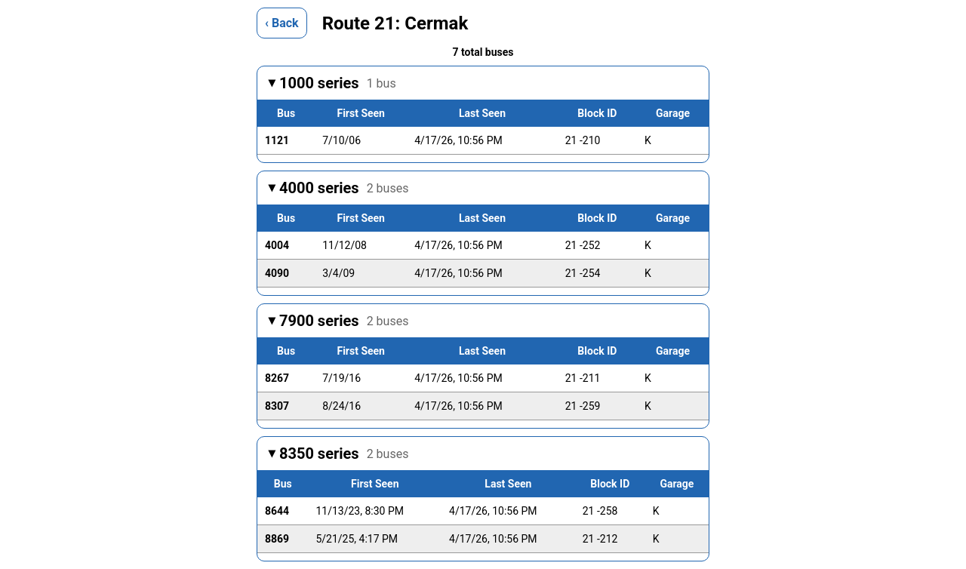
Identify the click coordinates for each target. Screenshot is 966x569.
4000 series (343, 188)
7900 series (343, 321)
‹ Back (282, 23)
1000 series (337, 83)
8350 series (343, 453)
